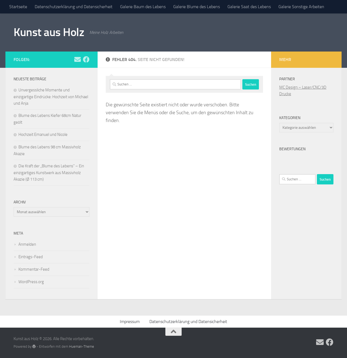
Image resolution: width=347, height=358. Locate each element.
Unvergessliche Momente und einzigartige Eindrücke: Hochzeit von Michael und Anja (51, 97)
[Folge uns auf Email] (77, 59)
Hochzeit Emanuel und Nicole (43, 134)
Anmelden (27, 244)
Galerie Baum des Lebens (143, 6)
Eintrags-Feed (30, 256)
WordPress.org (31, 281)
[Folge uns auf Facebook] (86, 59)
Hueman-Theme (81, 346)
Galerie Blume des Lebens (196, 6)
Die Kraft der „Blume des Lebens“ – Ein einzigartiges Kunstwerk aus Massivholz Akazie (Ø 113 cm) (49, 173)
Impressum (130, 321)
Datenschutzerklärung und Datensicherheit (74, 6)
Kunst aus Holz (49, 32)
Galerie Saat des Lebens (249, 6)
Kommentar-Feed (33, 269)
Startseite (18, 6)
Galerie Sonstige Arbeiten (301, 6)
